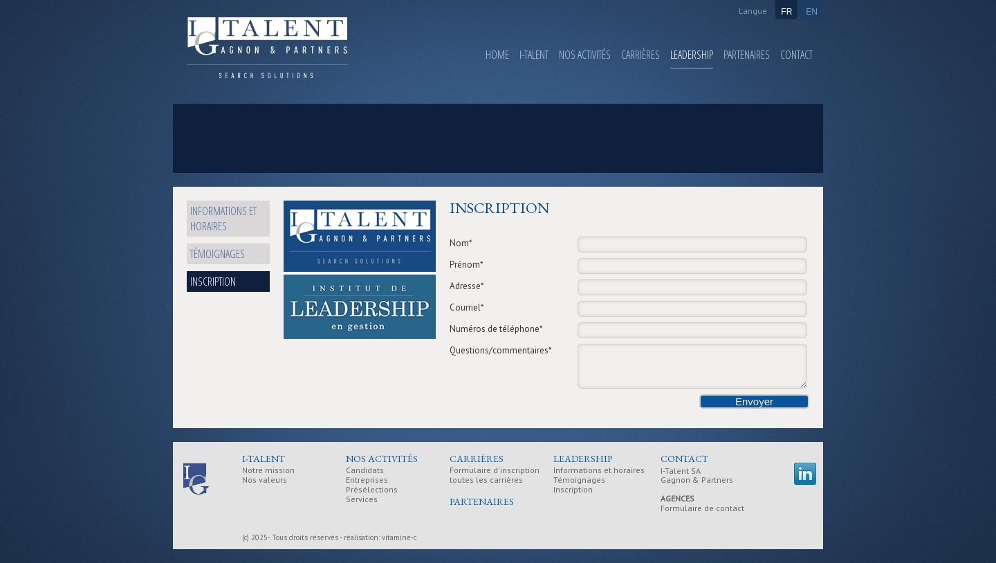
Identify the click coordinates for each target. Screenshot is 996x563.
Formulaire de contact (702, 508)
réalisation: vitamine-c (380, 537)
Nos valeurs (264, 480)
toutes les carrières (486, 480)
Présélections (372, 490)
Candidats (365, 470)
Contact (796, 54)
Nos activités (585, 54)
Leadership (691, 54)
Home (497, 54)
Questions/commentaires (501, 350)
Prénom (466, 264)
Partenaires (746, 54)
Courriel (467, 307)
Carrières (640, 54)
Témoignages (217, 253)
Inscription (213, 281)
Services (362, 499)
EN (812, 12)
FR (786, 12)
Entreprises (367, 480)
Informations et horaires (223, 218)
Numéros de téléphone (496, 329)
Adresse (467, 286)
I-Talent (533, 54)
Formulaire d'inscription (495, 470)
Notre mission (268, 470)
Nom (461, 243)
